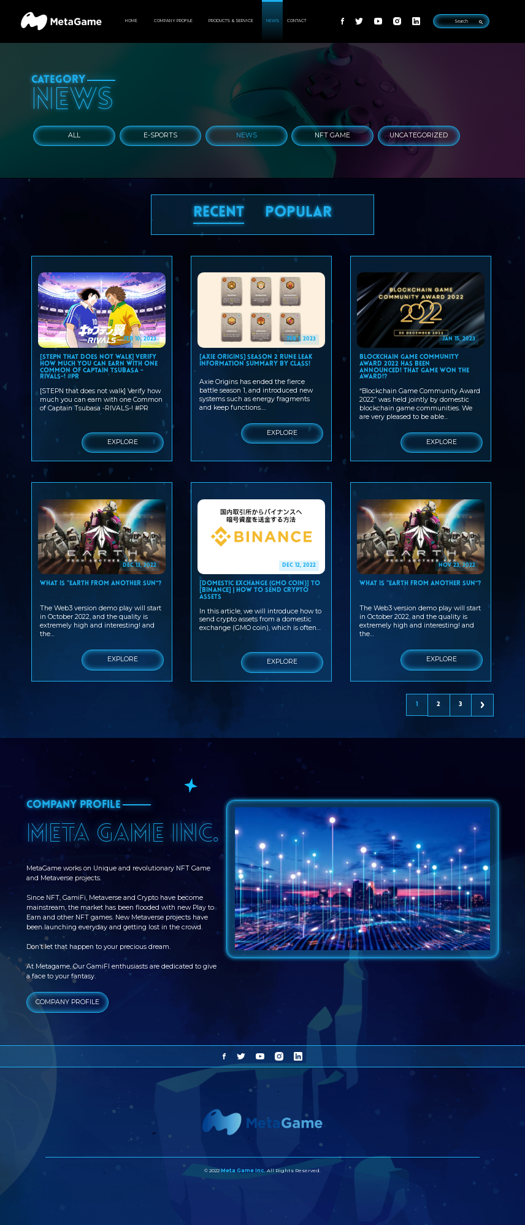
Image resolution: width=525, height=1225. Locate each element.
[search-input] (461, 21)
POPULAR (298, 212)
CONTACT (296, 20)
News (246, 135)
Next (483, 705)
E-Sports (160, 135)
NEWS (272, 20)
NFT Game (332, 135)
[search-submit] (481, 21)
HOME (131, 20)
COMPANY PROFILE (173, 20)
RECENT (218, 212)
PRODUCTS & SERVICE (231, 20)
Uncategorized (418, 135)
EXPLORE (122, 442)
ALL (74, 135)
